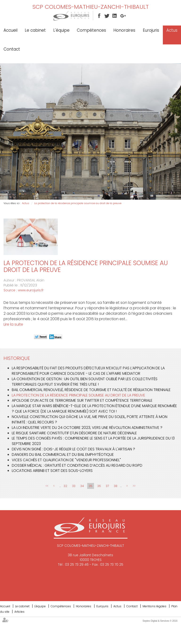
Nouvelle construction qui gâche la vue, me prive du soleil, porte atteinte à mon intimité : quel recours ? (89, 419)
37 (107, 486)
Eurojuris (151, 30)
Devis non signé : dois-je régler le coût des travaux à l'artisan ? (73, 449)
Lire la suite (13, 324)
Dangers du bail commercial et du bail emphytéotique (63, 454)
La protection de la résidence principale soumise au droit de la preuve (77, 203)
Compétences (91, 30)
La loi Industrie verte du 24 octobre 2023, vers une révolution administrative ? (87, 427)
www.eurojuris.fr (31, 290)
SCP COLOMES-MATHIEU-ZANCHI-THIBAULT (91, 7)
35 (90, 486)
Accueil (10, 30)
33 (73, 486)
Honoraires (124, 30)
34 (82, 486)
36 (99, 486)
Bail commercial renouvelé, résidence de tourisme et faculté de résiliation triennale (91, 389)
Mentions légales (154, 606)
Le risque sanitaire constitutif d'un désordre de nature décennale (74, 433)
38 (115, 486)
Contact (12, 49)
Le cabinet (35, 30)
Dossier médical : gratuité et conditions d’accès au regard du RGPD (77, 465)
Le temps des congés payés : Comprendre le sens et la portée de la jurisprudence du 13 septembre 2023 (93, 440)
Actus (171, 30)
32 (65, 486)
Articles (19, 612)
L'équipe (61, 30)
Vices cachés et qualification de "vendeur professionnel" (66, 460)
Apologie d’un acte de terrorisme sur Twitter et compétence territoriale (82, 400)
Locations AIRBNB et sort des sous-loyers (52, 470)
